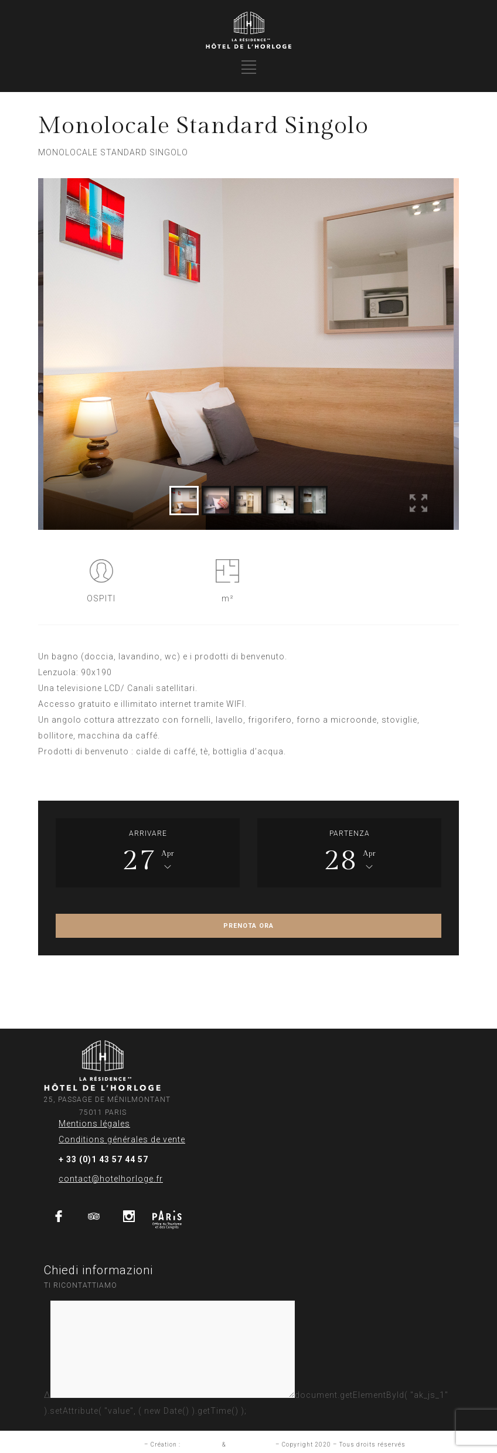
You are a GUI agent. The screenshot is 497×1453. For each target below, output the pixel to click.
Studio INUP (201, 1444)
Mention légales (116, 1444)
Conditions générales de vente (122, 1139)
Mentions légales (94, 1123)
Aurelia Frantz (251, 1444)
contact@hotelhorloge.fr (111, 1178)
